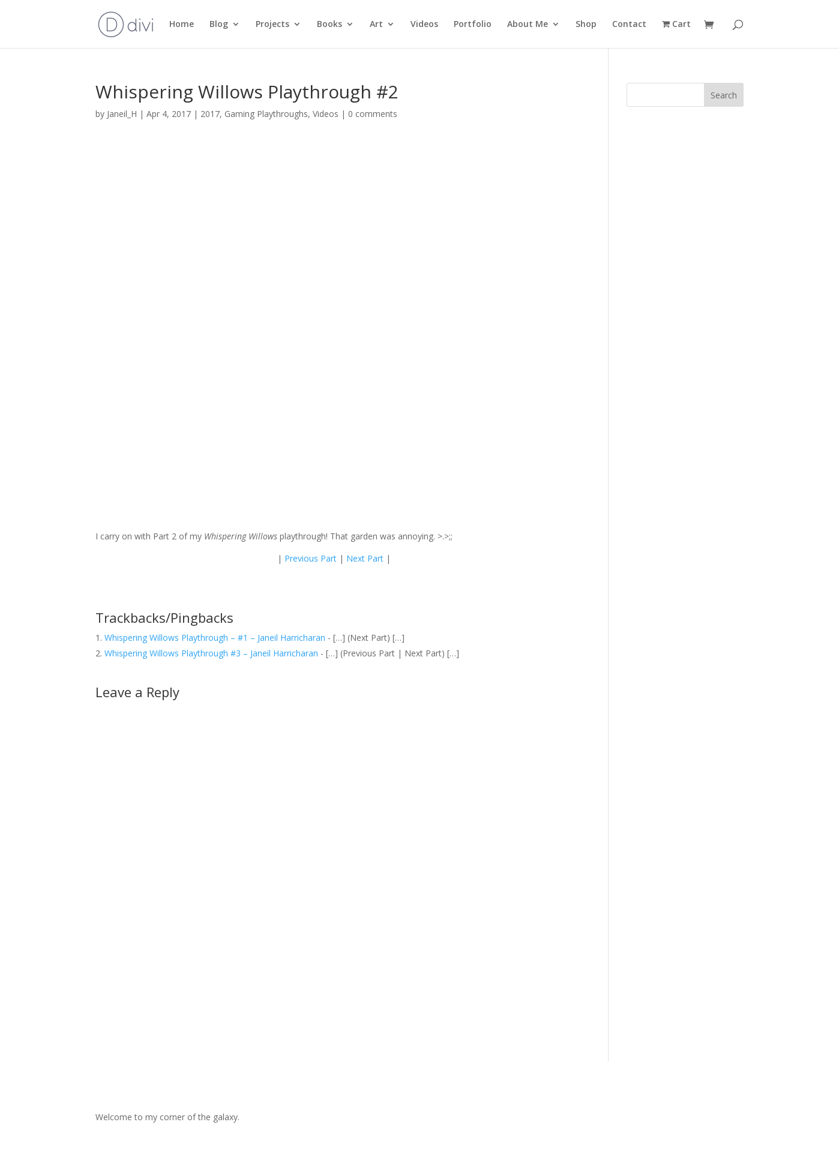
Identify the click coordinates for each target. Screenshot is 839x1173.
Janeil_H (122, 113)
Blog (218, 24)
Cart (676, 24)
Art (376, 24)
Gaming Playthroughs (266, 113)
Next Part (364, 558)
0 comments (372, 113)
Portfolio (473, 24)
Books (329, 24)
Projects (272, 24)
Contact (629, 24)
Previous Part (310, 558)
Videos (424, 24)
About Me (527, 24)
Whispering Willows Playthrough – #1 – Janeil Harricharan (214, 637)
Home (181, 24)
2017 (210, 113)
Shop (586, 24)
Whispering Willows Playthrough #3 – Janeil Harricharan (211, 653)
